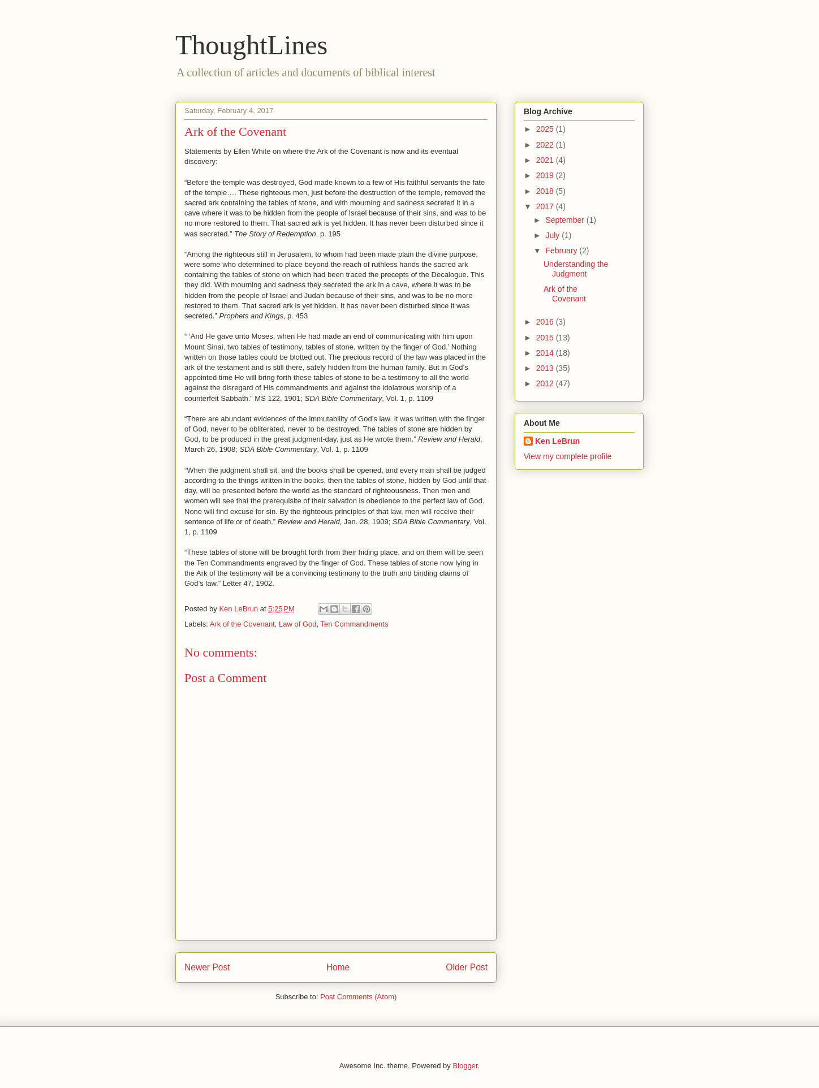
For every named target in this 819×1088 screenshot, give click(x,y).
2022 (546, 144)
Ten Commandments (354, 624)
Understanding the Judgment (576, 269)
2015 (546, 337)
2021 (546, 160)
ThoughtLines (251, 45)
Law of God (298, 624)
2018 (546, 191)
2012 (546, 383)
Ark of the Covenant (242, 624)
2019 (546, 175)
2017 (546, 206)
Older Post (467, 967)
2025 (546, 128)
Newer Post (207, 967)
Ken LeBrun (557, 441)
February (562, 250)
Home (338, 967)
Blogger (464, 1065)
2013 (546, 368)
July (553, 235)
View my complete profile (567, 456)
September (565, 219)
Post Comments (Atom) (358, 996)
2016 (546, 321)
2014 (546, 352)
